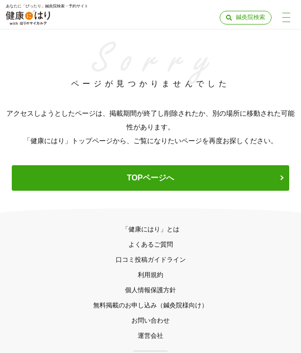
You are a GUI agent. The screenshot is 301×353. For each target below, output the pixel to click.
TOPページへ (151, 178)
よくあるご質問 (150, 244)
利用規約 (150, 274)
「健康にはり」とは (150, 229)
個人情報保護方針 (150, 290)
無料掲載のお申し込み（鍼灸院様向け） (150, 305)
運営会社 (150, 335)
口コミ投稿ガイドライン (151, 259)
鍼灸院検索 (250, 17)
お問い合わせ (150, 320)
